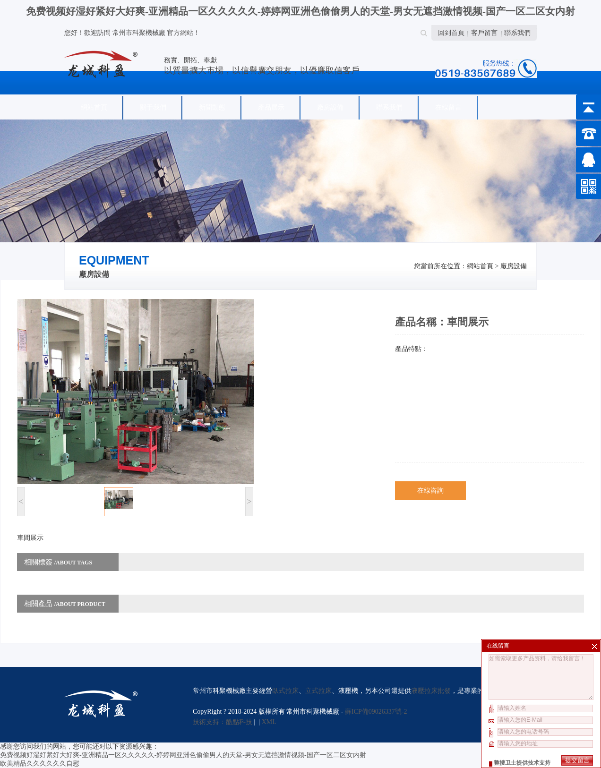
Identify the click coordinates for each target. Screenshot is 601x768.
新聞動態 (212, 107)
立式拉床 (318, 690)
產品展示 (271, 107)
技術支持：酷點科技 (222, 721)
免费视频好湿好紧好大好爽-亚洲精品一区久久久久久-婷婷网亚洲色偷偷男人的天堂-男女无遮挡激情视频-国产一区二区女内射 (300, 11)
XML (269, 721)
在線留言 (448, 107)
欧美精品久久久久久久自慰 (39, 763)
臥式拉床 (285, 690)
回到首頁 (451, 32)
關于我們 (153, 107)
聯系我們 (517, 32)
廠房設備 (330, 107)
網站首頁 (94, 107)
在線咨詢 (430, 490)
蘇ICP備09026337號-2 (376, 711)
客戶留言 (484, 32)
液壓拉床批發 (431, 690)
